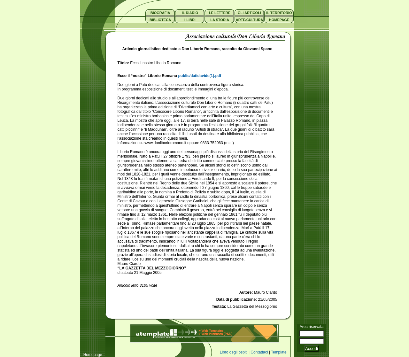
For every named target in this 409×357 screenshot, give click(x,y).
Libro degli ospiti (234, 352)
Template (279, 352)
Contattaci (259, 352)
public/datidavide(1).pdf (199, 76)
